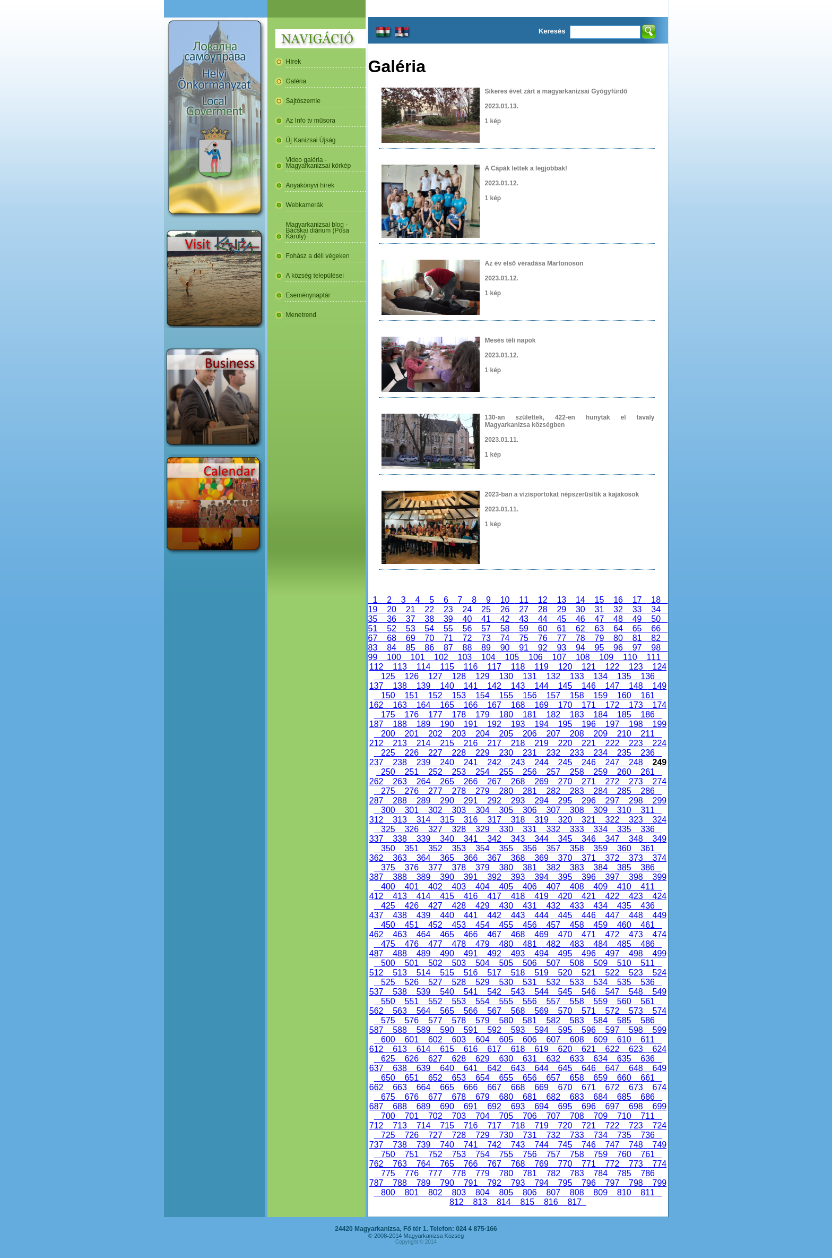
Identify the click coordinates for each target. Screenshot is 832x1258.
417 (494, 896)
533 (576, 982)
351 (411, 848)
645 (565, 1068)
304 (482, 810)
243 (518, 762)
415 (446, 896)
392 (494, 877)
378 (459, 867)
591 (470, 1029)
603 (459, 1039)
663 (399, 1087)
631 (529, 1058)
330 (506, 829)
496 (588, 953)
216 (470, 743)
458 (576, 924)
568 (518, 1010)
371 (588, 857)
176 (411, 714)
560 (624, 1001)
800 (388, 1192)
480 (506, 943)
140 (446, 685)
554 (482, 1001)
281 (529, 790)
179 (482, 714)
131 (529, 676)
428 (459, 905)
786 (647, 1173)
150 (388, 695)
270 (565, 781)
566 (470, 1010)
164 (423, 704)
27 (523, 609)
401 (411, 886)
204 (482, 733)
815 (527, 1201)
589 (423, 1029)
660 (624, 1077)
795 (565, 1182)
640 (446, 1068)
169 (541, 704)
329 (482, 829)
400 (388, 886)
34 (655, 609)
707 (553, 1115)
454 (482, 924)
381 (529, 867)
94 (580, 647)
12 (542, 599)
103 (464, 657)
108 (582, 657)
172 (612, 704)
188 (399, 724)
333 (576, 829)
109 (606, 657)
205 (506, 733)
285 (624, 790)
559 (600, 1001)
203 (459, 733)
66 (655, 628)
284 (600, 790)
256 (529, 771)
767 (494, 1163)
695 (565, 1106)
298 (635, 800)
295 (565, 800)
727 (435, 1135)
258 (576, 771)
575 (388, 1020)
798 (635, 1182)
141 (470, 685)
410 (624, 886)
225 (388, 752)
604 (482, 1039)
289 (423, 800)
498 (635, 953)
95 (599, 647)
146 (588, 685)
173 (635, 704)
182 (553, 714)
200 (388, 733)
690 (446, 1106)
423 (635, 896)
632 (553, 1058)
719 (541, 1125)
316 (470, 819)
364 (423, 857)
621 (588, 1049)
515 (446, 972)
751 (411, 1154)
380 (506, 867)
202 (435, 733)
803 (459, 1192)
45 (561, 618)
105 (512, 657)
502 (435, 963)
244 (541, 762)
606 (529, 1039)
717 (494, 1125)
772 (612, 1163)
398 (635, 877)
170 (565, 704)
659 (600, 1077)
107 (559, 657)
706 (529, 1115)
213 (399, 743)
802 (435, 1192)
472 (612, 934)
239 (423, 762)
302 (435, 810)
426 (411, 905)
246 (588, 762)
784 (600, 1173)
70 (429, 638)
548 (635, 991)
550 (388, 1001)
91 (523, 647)
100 (393, 657)
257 (553, 771)
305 (506, 810)
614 (423, 1049)
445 (565, 915)
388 (399, 877)
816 (550, 1201)
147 (612, 685)
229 (482, 752)
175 (388, 714)
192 (494, 724)
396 (588, 877)
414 (423, 896)
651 (411, 1077)
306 (529, 810)
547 (612, 991)
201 (411, 733)
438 (399, 915)
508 (576, 963)
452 (435, 924)
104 (488, 657)
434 (600, 905)
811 (647, 1192)
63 (599, 628)
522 (612, 972)
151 (411, 695)
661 (647, 1077)
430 (506, 905)
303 (459, 810)
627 (435, 1058)
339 (423, 838)
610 (624, 1039)
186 (647, 714)
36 (391, 618)
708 (576, 1115)
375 (388, 867)
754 (482, 1154)
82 (655, 638)
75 (523, 638)
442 (494, 915)
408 (576, 886)
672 (612, 1087)
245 (565, 762)
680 (506, 1096)
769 (541, 1163)
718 (518, 1125)
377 (435, 867)
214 (423, 743)
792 (494, 1182)
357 (553, 848)
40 (467, 618)
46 (580, 618)
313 (399, 819)
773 (635, 1163)
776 (411, 1173)
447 (612, 915)
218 (518, 743)
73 (486, 638)
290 (446, 800)
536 (647, 982)
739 (423, 1144)
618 (518, 1049)
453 (459, 924)
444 (541, 915)
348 (635, 838)
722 (612, 1125)
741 (470, 1144)
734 (600, 1135)
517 (494, 972)
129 (482, 676)
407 (553, 886)
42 (505, 618)
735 (624, 1135)
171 (588, 704)
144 (541, 685)
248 (635, 762)
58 (505, 628)
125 (388, 676)
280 (506, 790)
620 (565, 1049)
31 (599, 609)
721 (588, 1125)
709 (600, 1115)
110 (630, 657)
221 (588, 743)
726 (411, 1135)
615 (446, 1049)
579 (482, 1020)
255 (506, 771)
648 (635, 1068)
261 (647, 771)
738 (399, 1144)
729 (482, 1135)
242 (494, 762)
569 (541, 1010)
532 (553, 982)
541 (470, 991)
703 (459, 1115)
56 (467, 628)
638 (399, 1068)
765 (446, 1163)
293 (518, 800)
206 (529, 733)
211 (647, 733)
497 (612, 953)
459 (600, 924)
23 (448, 609)
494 (541, 953)
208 (576, 733)
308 (576, 810)
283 (576, 790)
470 (565, 934)
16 (618, 599)
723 (635, 1125)
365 (446, 857)
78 (580, 638)
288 (399, 800)
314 (423, 819)
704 (482, 1115)
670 (565, 1087)
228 (459, 752)
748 (635, 1144)
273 (635, 781)
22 (429, 609)
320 (565, 819)
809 (600, 1192)
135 (624, 676)
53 (410, 628)
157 (553, 695)
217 (494, 743)
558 (576, 1001)
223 (635, 743)
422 (612, 896)
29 (561, 609)
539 (423, 991)
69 (410, 638)
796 (588, 1182)
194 (541, 724)
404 (482, 886)
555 (506, 1001)
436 (647, 905)
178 (459, 714)
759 (600, 1154)
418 (518, 896)
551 (411, 1001)
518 (518, 972)
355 (506, 848)
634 (600, 1058)
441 (470, 915)
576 (411, 1020)
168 (518, 704)
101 (417, 657)
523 (635, 972)
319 (541, 819)
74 (505, 638)
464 (423, 934)
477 (435, 943)
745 (565, 1144)
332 (553, 829)
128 (459, 676)
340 (446, 838)
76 (542, 638)
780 (506, 1173)
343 (518, 838)
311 (647, 810)
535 (624, 982)
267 (494, 781)
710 (624, 1115)
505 (506, 963)
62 (580, 628)
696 (588, 1106)
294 (541, 800)
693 (518, 1106)
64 (618, 628)
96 (618, 647)
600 (388, 1039)
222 (612, 743)
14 (580, 599)
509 (600, 963)
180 (506, 714)
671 (588, 1087)
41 (486, 618)
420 (565, 896)
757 (553, 1154)
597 (612, 1029)
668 (518, 1087)
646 (588, 1068)
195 (565, 724)
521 (588, 972)
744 (541, 1144)
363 (399, 857)
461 (647, 924)
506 (529, 963)
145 (565, 685)
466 (470, 934)
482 (553, 943)
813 (480, 1201)
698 (635, 1106)
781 (529, 1173)
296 (588, 800)
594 (541, 1029)
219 (541, 743)
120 (565, 666)
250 (388, 771)
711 (647, 1115)
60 (542, 628)
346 (588, 838)
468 (518, 934)
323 (635, 819)
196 (588, 724)
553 (459, 1001)
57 (486, 628)
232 (553, 752)
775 (388, 1173)
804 (482, 1192)
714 (423, 1125)
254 (482, 771)
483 (576, 943)
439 (423, 915)
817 (574, 1201)
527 (435, 982)
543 (518, 991)
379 (482, 867)
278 (459, 790)
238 (399, 762)
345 (565, 838)
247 (612, 762)
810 (624, 1192)
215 (446, 743)
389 (423, 877)
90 (505, 647)
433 (576, 905)
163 (399, 704)
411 (647, 886)
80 (618, 638)
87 (448, 647)
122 (612, 666)
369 (541, 857)
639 (423, 1068)
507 (553, 963)
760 (624, 1154)
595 (565, 1029)
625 (388, 1058)
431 (529, 905)
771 (588, 1163)
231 (529, 752)
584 (600, 1020)
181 (529, 714)
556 (529, 1001)
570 (565, 1010)
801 (411, 1192)
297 (612, 800)
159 (600, 695)
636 (647, 1058)
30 (580, 609)
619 (541, 1049)
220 (565, 743)
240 (446, 762)
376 (411, 867)
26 (505, 609)
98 (655, 647)
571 (588, 1010)
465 (446, 934)
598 (635, 1029)
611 (647, 1039)
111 (653, 657)
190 (446, 724)
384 (600, 867)
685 (624, 1096)
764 (423, 1163)
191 (470, 724)
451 (411, 924)
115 (446, 666)
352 (435, 848)
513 (399, 972)
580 (506, 1020)
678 (459, 1096)
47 (599, 618)
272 (612, 781)
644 (541, 1068)
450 (388, 924)
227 (435, 752)
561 (647, 1001)
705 (506, 1115)
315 (446, 819)
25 (486, 609)
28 (542, 609)
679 (482, 1096)
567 (494, 1010)
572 (612, 1010)
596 (588, 1029)
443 (518, 915)
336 (647, 829)
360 (624, 848)
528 (459, 982)
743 (518, 1144)
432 (553, 905)
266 (470, 781)
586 (647, 1020)
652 (435, 1077)
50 (655, 618)
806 (529, 1192)
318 (518, 819)
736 (647, 1135)
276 (411, 790)
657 (553, 1077)
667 (494, 1087)
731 (529, 1135)
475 (388, 943)
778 (459, 1173)
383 (576, 867)
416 (470, 896)
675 (388, 1096)
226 (411, 752)
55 (448, 628)
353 (459, 848)
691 (470, 1106)
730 (506, 1135)
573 (635, 1010)
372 (612, 857)
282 (553, 790)
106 (535, 657)
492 (494, 953)
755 (506, 1154)
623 (635, 1049)
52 (391, 628)
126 (411, 676)
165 (446, 704)
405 (506, 886)
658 (576, 1077)
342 (494, 838)
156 (529, 695)
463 (399, 934)
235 (624, 752)
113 (399, 666)
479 (482, 943)
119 (541, 666)
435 (624, 905)
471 (588, 934)
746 (588, 1144)
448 (635, 915)
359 (600, 848)
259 (600, 771)
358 (576, 848)
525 (388, 982)
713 (399, 1125)
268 (518, 781)
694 (541, 1106)
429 (482, 905)
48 (618, 618)
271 (588, 781)
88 (467, 647)
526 (411, 982)
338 (399, 838)
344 (541, 838)
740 (446, 1144)
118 (518, 666)
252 (435, 771)
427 (435, 905)
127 (435, 676)
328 (459, 829)
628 (459, 1058)
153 (459, 695)
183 (576, 714)
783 (576, 1173)
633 (576, 1058)
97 (637, 647)
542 (494, 991)
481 (529, 943)
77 (561, 638)
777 (435, 1173)
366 (470, 857)
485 (624, 943)
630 (506, 1058)
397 (612, 877)
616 (470, 1049)
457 (553, 924)
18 (655, 599)
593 (518, 1029)
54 (429, 628)
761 (647, 1154)
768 (518, 1163)
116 (470, 666)
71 (448, 638)
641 (470, 1068)
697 (612, 1106)
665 (446, 1087)
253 (459, 771)
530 (506, 982)
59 (523, 628)
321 (588, 819)
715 (446, 1125)
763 (399, 1163)
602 (435, 1039)
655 (506, 1077)
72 (467, 638)
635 (624, 1058)
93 (561, 647)
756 (529, 1154)
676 (411, 1096)
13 (561, 599)
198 (635, 724)
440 (446, 915)
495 (565, 953)
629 (482, 1058)
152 (435, 695)
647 (612, 1068)
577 (435, 1020)
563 (399, 1010)
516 (470, 972)
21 (410, 609)
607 (553, 1039)
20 (391, 609)
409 (600, 886)
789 (423, 1182)
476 (411, 943)
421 (588, 896)
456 (529, 924)
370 (565, 857)
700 (388, 1115)
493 (518, 953)
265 (446, 781)
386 (647, 867)
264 (423, 781)
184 (600, 714)
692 (494, 1106)
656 (529, 1077)
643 (518, 1068)
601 (411, 1039)
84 (391, 647)
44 (542, 618)
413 (399, 896)
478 (459, 943)
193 (518, 724)
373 (635, 857)
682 (553, 1096)
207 (553, 733)
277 (435, 790)
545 (565, 991)
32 (618, 609)
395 (565, 877)
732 (553, 1135)
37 (410, 618)
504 (482, 963)
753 (459, 1154)
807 (553, 1192)
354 (482, 848)
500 (388, 963)
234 (600, 752)
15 (599, 599)
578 (459, 1020)
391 (470, 877)
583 (576, 1020)
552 (435, 1001)
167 (494, 704)
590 (446, 1029)
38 (429, 618)
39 (448, 618)
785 (624, 1173)
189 (423, 724)
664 (423, 1087)
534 (600, 982)
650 (388, 1077)
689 (423, 1106)
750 (388, 1154)
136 (647, 676)
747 (612, 1144)
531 (529, 982)
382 (553, 867)
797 (612, 1182)
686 (647, 1096)
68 (391, 638)
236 (647, 752)
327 (435, 829)
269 (541, 781)
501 (411, 963)
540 (446, 991)
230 (506, 752)
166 (470, 704)
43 (523, 618)
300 (388, 810)
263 (399, 781)
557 (553, 1001)
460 (624, 924)
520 (565, 972)
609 (600, 1039)
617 (494, 1049)
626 (411, 1058)
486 (647, 943)
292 (494, 800)
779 (482, 1173)
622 (612, 1049)
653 (459, 1077)
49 (637, 618)
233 (576, 752)
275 (388, 790)
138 (399, 685)
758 (576, 1154)
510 (624, 963)
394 (541, 877)
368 (518, 857)
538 (399, 991)
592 (494, 1029)
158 (576, 695)
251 (411, 771)
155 (506, 695)
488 (399, 953)
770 (565, 1163)
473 (635, 934)
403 (459, 886)
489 (423, 953)
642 (494, 1068)
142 (494, 685)
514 (423, 972)
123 (635, 666)
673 (635, 1087)
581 (529, 1020)
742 (494, 1144)
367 (494, 857)
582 (553, 1020)
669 (541, 1087)
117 (494, 666)
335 (624, 829)
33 (637, 609)
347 (612, 838)
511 (647, 963)
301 (411, 810)
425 (388, 905)
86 (429, 647)
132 (553, 676)
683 (576, 1096)
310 (624, 810)
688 (399, 1106)
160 (624, 695)
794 (541, 1182)
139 (423, 685)
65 (637, 628)
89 (486, 647)
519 (541, 972)
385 (624, 867)
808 (576, 1192)
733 (576, 1135)
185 (624, 714)
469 (541, 934)
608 (576, 1039)
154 (482, 695)
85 (410, 647)
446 (588, 915)
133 (576, 676)
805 (506, 1192)
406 (529, 886)
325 (388, 829)
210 (624, 733)
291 (470, 800)
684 (600, 1096)
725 (388, 1135)
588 (399, 1029)
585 (624, 1020)
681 (529, 1096)
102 (441, 657)
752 (435, 1154)
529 (482, 982)
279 (482, 790)
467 (494, 934)
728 (459, 1135)
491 (470, 953)
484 (600, 943)
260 (624, 771)
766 (470, 1163)
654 (482, 1077)
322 (612, 819)
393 (518, 877)
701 (411, 1115)
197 (612, 724)
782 (553, 1173)
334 (600, 829)
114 (423, 666)
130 (506, 676)
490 (446, 953)
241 (470, 762)
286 (647, 790)
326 (411, 829)
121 (588, 666)
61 (561, 628)
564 (423, 1010)
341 (470, 838)
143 (518, 685)
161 (647, 695)
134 (600, 676)
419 (541, 896)
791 (470, 1182)
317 (494, 819)
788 (399, 1182)
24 (467, 609)
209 (600, 733)
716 (470, 1125)
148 (635, 685)
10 (505, 599)
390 (446, 877)
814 (503, 1201)
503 (459, 963)
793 (518, 1182)
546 (588, 991)
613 (399, 1049)
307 (553, 810)
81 (637, 638)
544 (541, 991)
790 (446, 1182)
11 (523, 599)
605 (506, 1039)
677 (435, 1096)
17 (637, 599)
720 (565, 1125)
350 (388, 848)
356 (529, 848)
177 (435, 714)
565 (446, 1010)
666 (470, 1087)
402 (435, 886)
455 (506, 924)
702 (435, 1115)
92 (542, 647)
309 (600, 810)
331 (529, 829)
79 (599, 638)
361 (647, 848)
